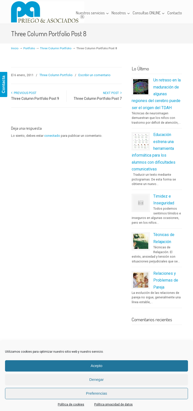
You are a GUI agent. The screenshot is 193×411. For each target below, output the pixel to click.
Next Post (112, 93)
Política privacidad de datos (113, 404)
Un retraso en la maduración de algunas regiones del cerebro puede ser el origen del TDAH (156, 94)
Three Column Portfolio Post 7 (98, 99)
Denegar (96, 379)
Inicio (14, 48)
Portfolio (29, 48)
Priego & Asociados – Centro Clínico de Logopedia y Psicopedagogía (47, 12)
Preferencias (96, 393)
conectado (52, 136)
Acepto (97, 365)
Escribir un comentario (94, 75)
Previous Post (23, 93)
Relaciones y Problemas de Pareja (165, 280)
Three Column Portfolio (55, 48)
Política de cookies (71, 404)
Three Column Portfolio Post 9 (35, 99)
